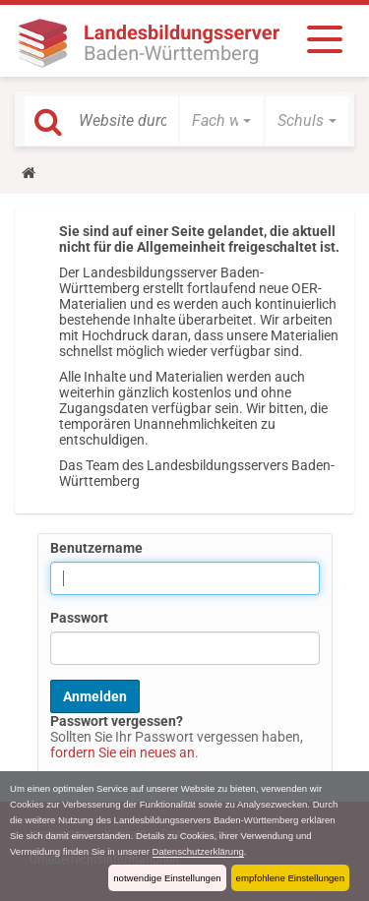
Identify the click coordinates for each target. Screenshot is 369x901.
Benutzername (96, 548)
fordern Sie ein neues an (122, 752)
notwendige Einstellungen (166, 877)
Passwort (79, 618)
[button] (221, 121)
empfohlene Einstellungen (290, 877)
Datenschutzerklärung (198, 851)
